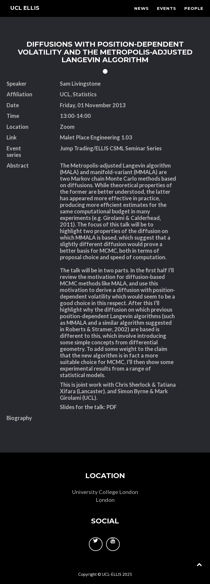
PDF (111, 407)
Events (166, 15)
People (193, 15)
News (141, 15)
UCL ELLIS (28, 15)
